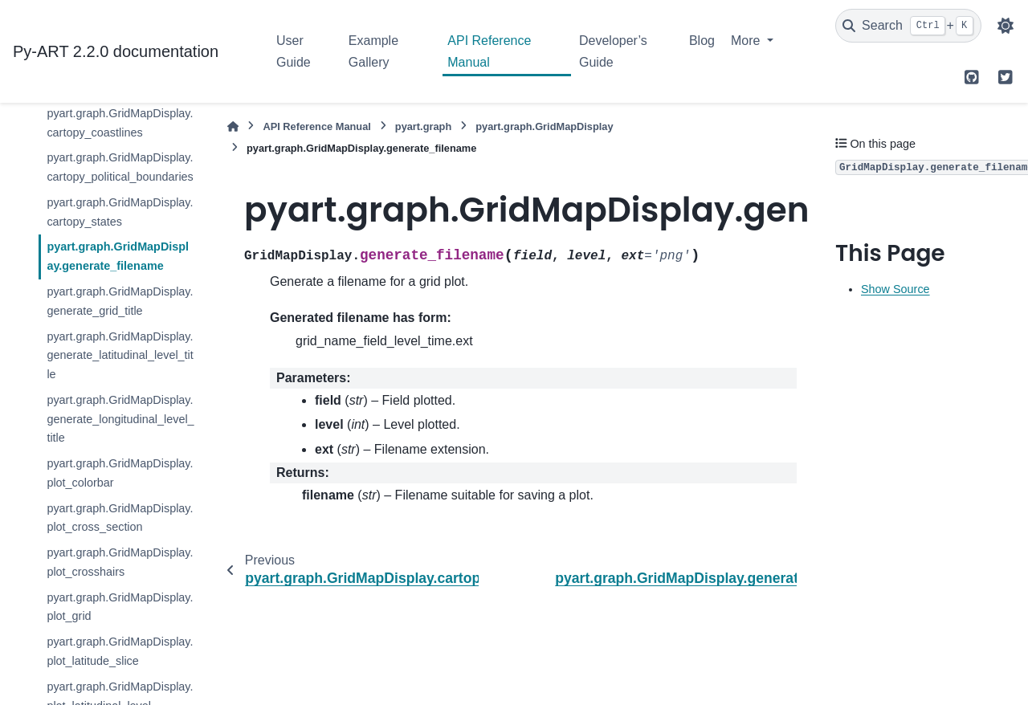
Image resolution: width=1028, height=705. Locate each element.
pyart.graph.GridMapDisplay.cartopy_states (120, 212)
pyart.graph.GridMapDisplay (544, 126)
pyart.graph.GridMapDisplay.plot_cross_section (120, 518)
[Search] (908, 26)
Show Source (895, 289)
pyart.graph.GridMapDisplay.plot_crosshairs (120, 562)
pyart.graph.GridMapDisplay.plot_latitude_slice (120, 651)
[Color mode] (1005, 25)
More (747, 40)
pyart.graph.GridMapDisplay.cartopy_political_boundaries (120, 167)
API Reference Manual (489, 51)
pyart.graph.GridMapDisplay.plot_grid (120, 607)
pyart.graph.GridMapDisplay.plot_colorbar (120, 473)
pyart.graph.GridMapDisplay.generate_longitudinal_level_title (120, 419)
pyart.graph (423, 126)
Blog (702, 40)
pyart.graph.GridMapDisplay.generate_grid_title (120, 301)
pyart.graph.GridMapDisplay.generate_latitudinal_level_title (120, 355)
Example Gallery (373, 51)
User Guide (293, 51)
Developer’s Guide (613, 51)
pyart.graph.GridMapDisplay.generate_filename (118, 256)
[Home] (233, 126)
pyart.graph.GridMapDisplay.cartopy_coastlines (120, 123)
